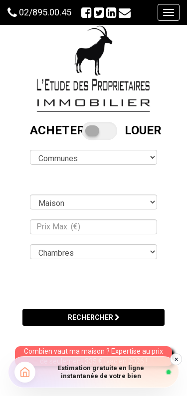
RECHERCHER (94, 317)
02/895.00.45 (45, 12)
